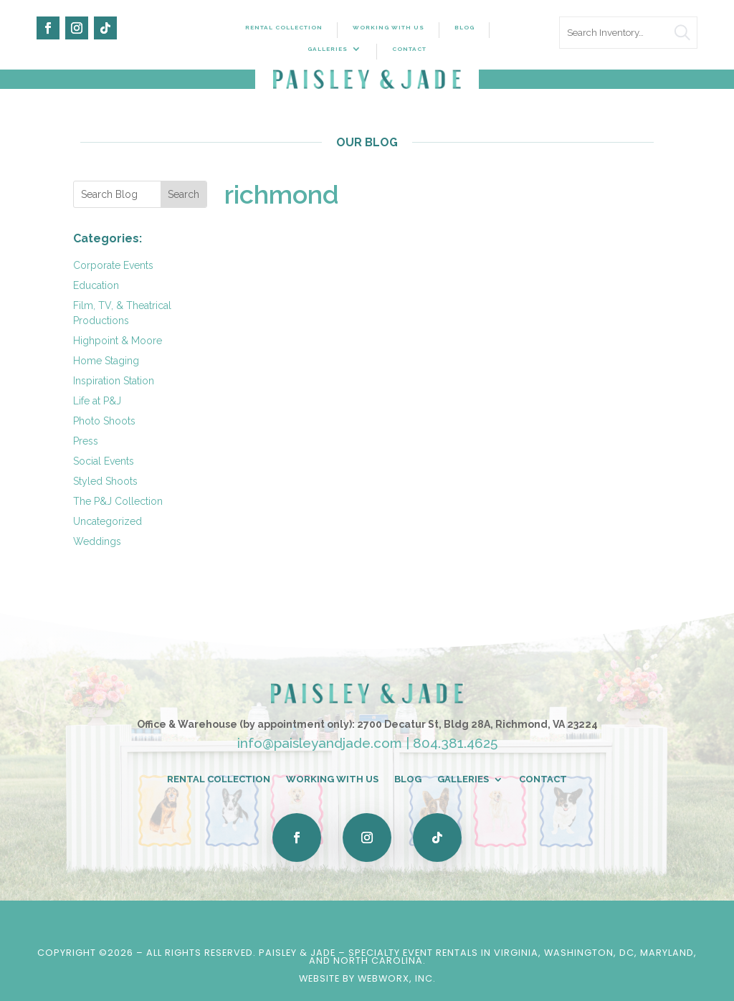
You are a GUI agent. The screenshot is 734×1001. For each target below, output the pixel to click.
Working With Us (388, 27)
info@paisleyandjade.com (319, 743)
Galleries (328, 48)
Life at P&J (97, 401)
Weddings (97, 541)
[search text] (628, 32)
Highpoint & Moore (117, 340)
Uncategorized (107, 521)
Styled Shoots (105, 481)
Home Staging (106, 360)
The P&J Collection (118, 501)
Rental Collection (284, 27)
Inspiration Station (113, 380)
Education (96, 285)
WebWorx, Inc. (397, 978)
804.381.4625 (455, 743)
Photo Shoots (104, 421)
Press (85, 441)
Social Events (103, 461)
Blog (464, 27)
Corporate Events (113, 265)
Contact (409, 48)
